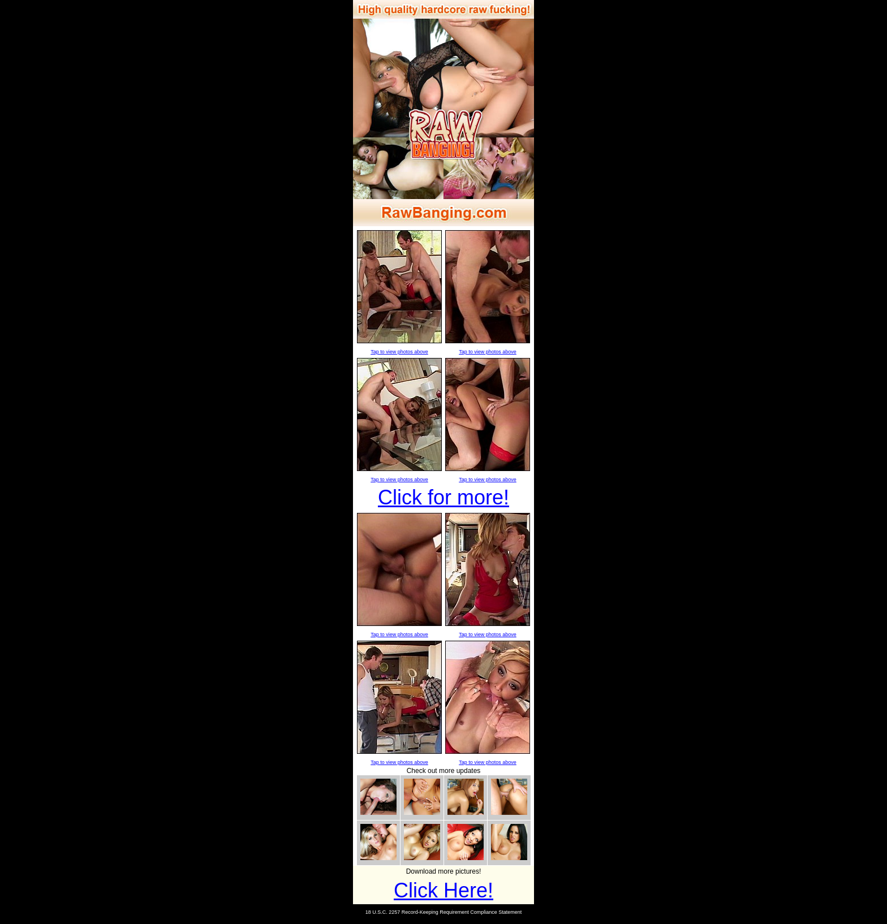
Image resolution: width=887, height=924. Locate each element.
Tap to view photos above (399, 352)
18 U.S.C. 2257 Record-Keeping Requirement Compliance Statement (443, 912)
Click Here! (443, 890)
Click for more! (443, 497)
